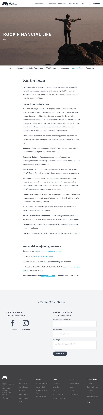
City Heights (23, 398)
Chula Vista (23, 394)
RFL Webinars (51, 68)
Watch (38, 379)
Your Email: (57, 330)
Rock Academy (58, 394)
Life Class (56, 387)
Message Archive (42, 383)
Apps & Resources (59, 398)
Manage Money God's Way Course (30, 68)
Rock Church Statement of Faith (49, 251)
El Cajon (22, 391)
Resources (90, 68)
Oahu (21, 402)
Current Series (41, 387)
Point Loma (23, 383)
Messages (62, 4)
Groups (55, 391)
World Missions (92, 396)
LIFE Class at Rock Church (42, 256)
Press (72, 391)
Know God (56, 383)
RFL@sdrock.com (48, 276)
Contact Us (74, 394)
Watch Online (40, 4)
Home (11, 68)
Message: (56, 340)
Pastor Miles (74, 383)
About (72, 379)
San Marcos (23, 387)
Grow (55, 379)
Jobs (72, 387)
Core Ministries (92, 387)
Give (82, 4)
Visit (20, 379)
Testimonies (64, 68)
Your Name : (62, 320)
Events (89, 383)
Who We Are (74, 4)
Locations (52, 4)
